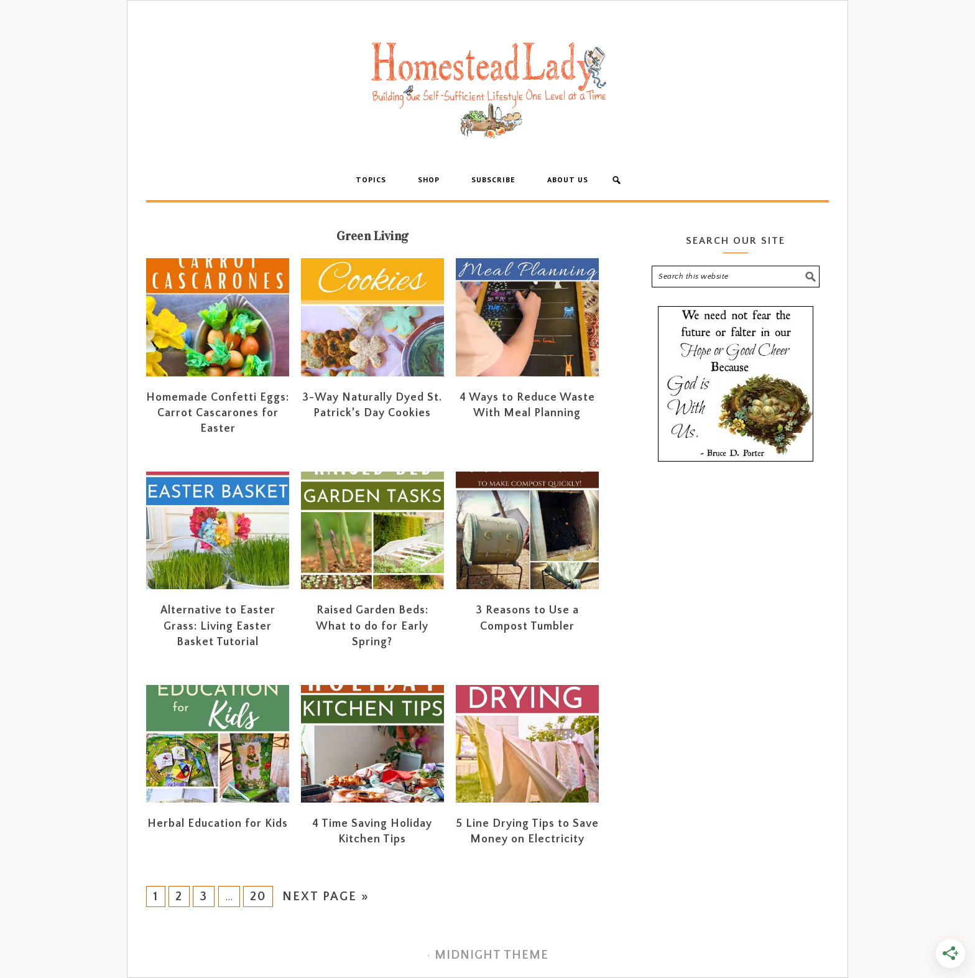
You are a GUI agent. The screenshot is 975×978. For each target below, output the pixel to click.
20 (258, 896)
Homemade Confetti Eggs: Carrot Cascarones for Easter (217, 413)
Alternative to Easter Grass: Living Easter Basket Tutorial (217, 626)
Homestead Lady (487, 89)
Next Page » (325, 896)
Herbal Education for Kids (217, 823)
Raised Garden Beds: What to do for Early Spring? (372, 626)
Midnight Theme (491, 955)
